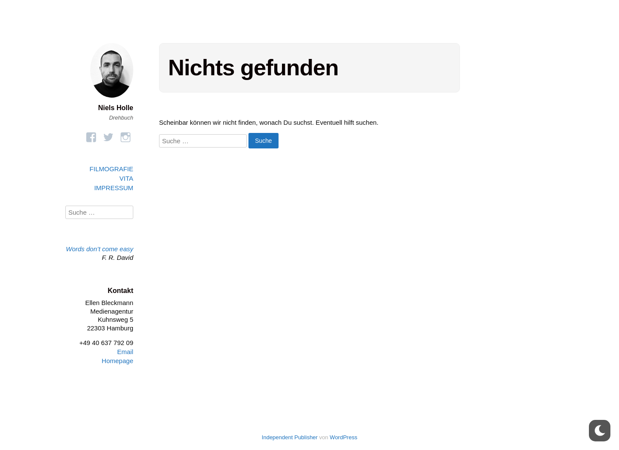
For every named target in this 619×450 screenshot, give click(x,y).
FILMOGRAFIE (111, 169)
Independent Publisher (290, 437)
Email (125, 351)
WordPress (343, 437)
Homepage (117, 360)
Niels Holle (115, 107)
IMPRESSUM (113, 187)
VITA (126, 178)
